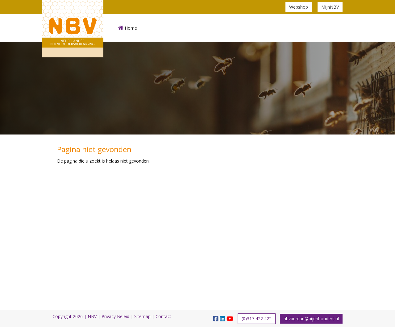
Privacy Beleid (115, 316)
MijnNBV (330, 7)
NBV (92, 316)
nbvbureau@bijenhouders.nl (311, 318)
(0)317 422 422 (257, 318)
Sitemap (142, 316)
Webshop (298, 7)
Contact (163, 316)
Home (127, 28)
